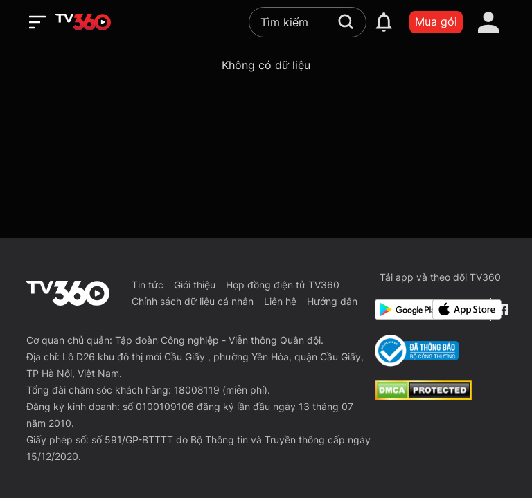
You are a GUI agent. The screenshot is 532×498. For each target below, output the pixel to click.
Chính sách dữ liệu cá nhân (193, 301)
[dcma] (423, 396)
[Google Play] (401, 309)
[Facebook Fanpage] (501, 309)
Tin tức (147, 284)
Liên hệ (280, 301)
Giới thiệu (194, 284)
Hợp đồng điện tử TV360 (282, 284)
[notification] (383, 22)
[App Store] (458, 309)
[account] (488, 22)
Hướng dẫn (332, 301)
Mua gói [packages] (436, 21)
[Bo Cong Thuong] (417, 351)
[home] (83, 22)
